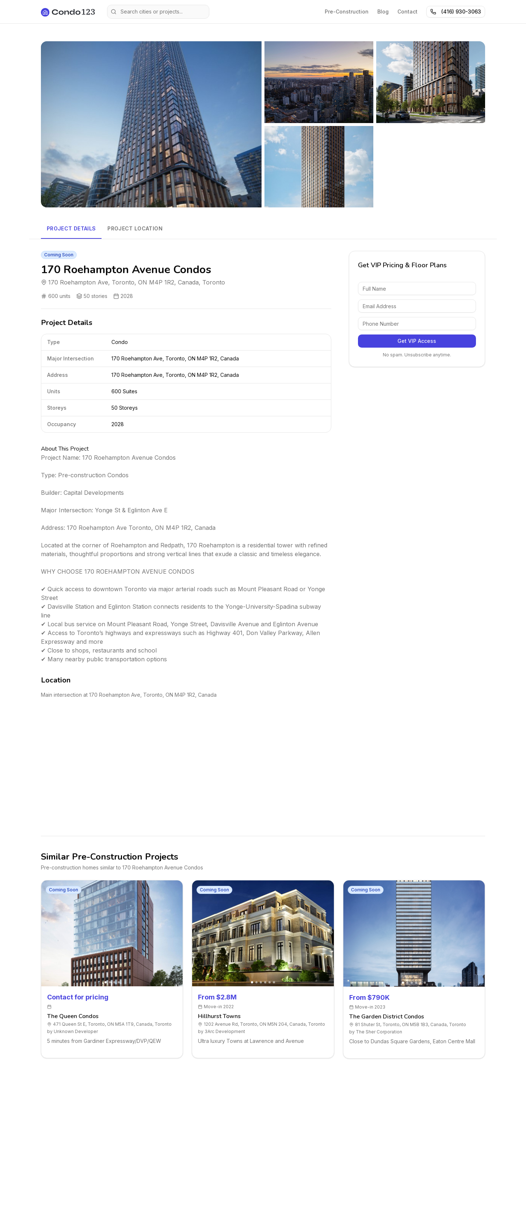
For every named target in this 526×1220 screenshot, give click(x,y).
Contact (407, 11)
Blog (383, 11)
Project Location (135, 228)
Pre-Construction (347, 11)
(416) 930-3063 (455, 11)
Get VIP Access (416, 341)
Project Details (71, 228)
